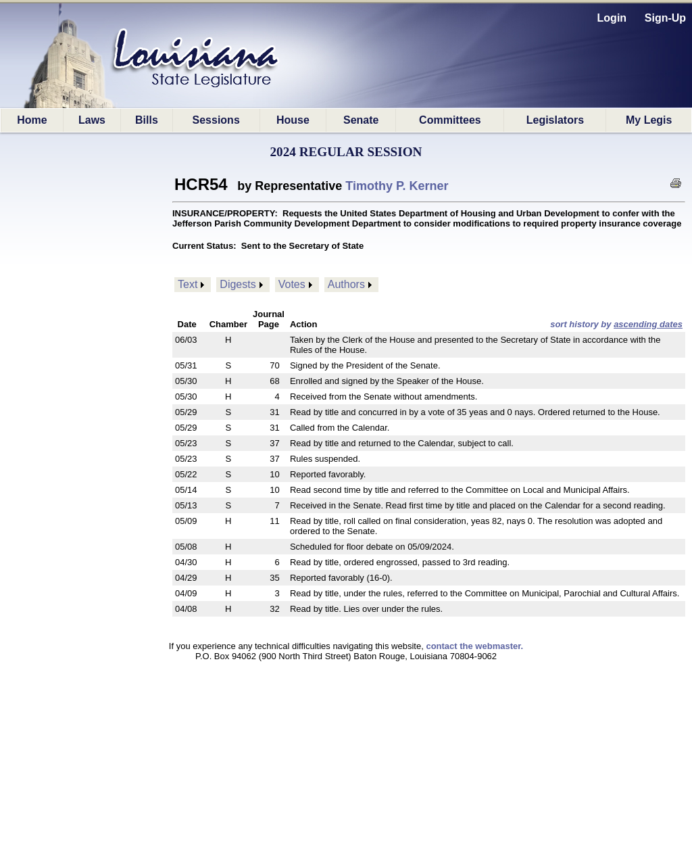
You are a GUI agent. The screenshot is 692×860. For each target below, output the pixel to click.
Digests (237, 284)
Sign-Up (665, 18)
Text (187, 284)
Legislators (555, 120)
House (293, 120)
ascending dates (648, 324)
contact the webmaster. (474, 646)
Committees (450, 120)
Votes (291, 284)
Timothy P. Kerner (396, 186)
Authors (346, 284)
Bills (146, 120)
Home (32, 120)
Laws (91, 120)
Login (612, 18)
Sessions (216, 120)
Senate (360, 120)
